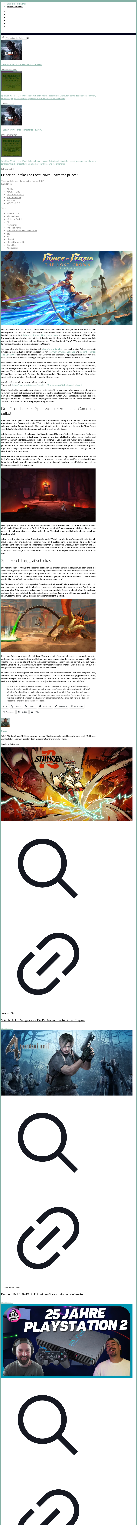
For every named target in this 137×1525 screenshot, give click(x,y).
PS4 (8, 233)
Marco (22, 181)
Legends (71, 351)
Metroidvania (13, 216)
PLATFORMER (14, 197)
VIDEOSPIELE (13, 203)
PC (8, 222)
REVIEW (11, 200)
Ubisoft (10, 239)
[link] (28, 38)
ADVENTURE (13, 191)
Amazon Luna (13, 213)
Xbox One (11, 245)
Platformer (12, 224)
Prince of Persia (14, 227)
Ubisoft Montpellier (16, 242)
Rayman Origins (57, 351)
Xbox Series (12, 247)
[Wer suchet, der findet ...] (16, 38)
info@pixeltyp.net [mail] (15, 6)
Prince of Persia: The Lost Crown (40, 335)
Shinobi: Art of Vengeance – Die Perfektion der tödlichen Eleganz (43, 1020)
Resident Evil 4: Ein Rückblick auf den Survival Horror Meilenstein (43, 1294)
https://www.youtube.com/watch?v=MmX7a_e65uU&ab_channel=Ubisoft (47, 385)
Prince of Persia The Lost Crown (22, 230)
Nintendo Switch (14, 219)
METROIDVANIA (15, 194)
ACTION (11, 188)
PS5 (8, 236)
